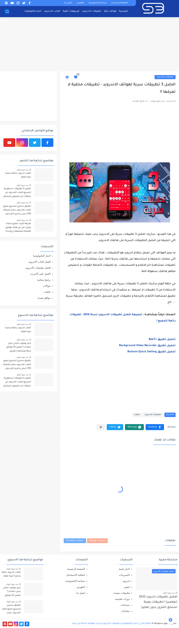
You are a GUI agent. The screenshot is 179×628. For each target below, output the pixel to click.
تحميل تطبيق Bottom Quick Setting (151, 351)
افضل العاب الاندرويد (39, 261)
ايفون (127, 586)
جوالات (47, 285)
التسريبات (124, 574)
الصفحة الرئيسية (76, 568)
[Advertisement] (89, 45)
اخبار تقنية (124, 568)
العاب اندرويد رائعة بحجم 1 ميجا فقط (18, 175)
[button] (155, 427)
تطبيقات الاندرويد (91, 11)
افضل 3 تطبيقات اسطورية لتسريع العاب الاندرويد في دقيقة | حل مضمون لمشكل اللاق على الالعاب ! (17, 193)
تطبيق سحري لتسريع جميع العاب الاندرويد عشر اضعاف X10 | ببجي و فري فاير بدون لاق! (17, 210)
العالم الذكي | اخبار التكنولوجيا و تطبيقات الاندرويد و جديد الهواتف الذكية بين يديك (111, 623)
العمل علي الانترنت (40, 273)
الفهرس (80, 3)
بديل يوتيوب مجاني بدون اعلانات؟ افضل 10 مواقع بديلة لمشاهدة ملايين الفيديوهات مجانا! (19, 347)
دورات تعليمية (122, 598)
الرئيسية (123, 11)
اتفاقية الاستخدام (119, 3)
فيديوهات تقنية (71, 11)
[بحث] (7, 11)
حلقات (137, 415)
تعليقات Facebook (74, 541)
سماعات (125, 604)
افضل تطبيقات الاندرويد (38, 267)
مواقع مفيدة (44, 297)
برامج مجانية (44, 279)
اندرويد (126, 580)
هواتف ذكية (110, 11)
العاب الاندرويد (52, 11)
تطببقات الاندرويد (165, 77)
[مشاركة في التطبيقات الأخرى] (101, 427)
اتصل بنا (68, 3)
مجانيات (125, 610)
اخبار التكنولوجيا (33, 11)
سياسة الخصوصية (98, 3)
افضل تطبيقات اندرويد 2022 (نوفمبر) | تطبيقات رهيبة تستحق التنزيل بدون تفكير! (158, 602)
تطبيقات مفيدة (122, 592)
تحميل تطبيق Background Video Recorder (147, 345)
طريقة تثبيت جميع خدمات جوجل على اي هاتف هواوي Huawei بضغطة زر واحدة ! (18, 227)
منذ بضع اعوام (22, 170)
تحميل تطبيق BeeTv (162, 339)
